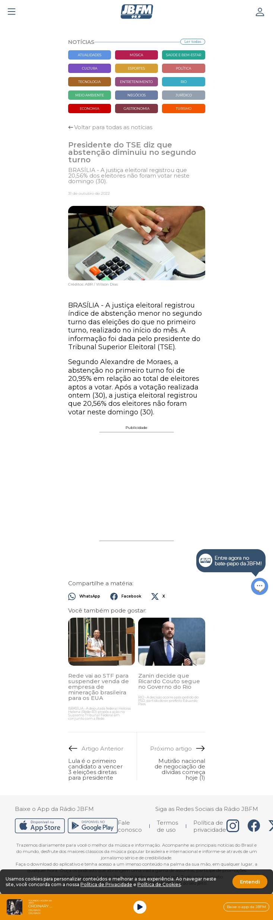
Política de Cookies (159, 884)
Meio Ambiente (89, 95)
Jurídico (183, 95)
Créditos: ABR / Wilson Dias (93, 284)
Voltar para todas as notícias (113, 127)
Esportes (136, 68)
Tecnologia (89, 82)
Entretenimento (136, 82)
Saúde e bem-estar (183, 55)
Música (136, 55)
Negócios (136, 95)
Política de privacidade (209, 826)
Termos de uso (167, 826)
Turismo (183, 108)
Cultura (89, 68)
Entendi (250, 882)
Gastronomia (136, 108)
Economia (89, 108)
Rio (184, 82)
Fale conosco (130, 826)
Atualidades (89, 55)
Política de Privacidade (106, 884)
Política (183, 68)
